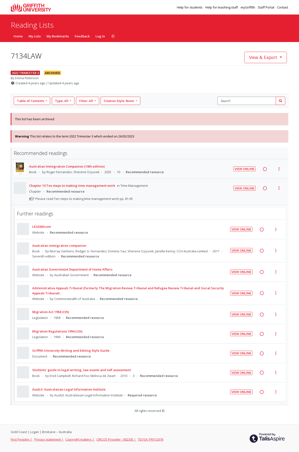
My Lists (35, 36)
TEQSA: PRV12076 (150, 439)
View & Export (263, 57)
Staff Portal (266, 7)
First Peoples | (22, 439)
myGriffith (248, 7)
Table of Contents (31, 101)
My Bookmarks (58, 36)
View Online (244, 169)
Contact (282, 7)
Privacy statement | (49, 439)
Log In (100, 36)
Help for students (190, 7)
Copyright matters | (80, 439)
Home (18, 36)
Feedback (82, 36)
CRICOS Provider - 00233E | (116, 439)
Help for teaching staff (222, 7)
